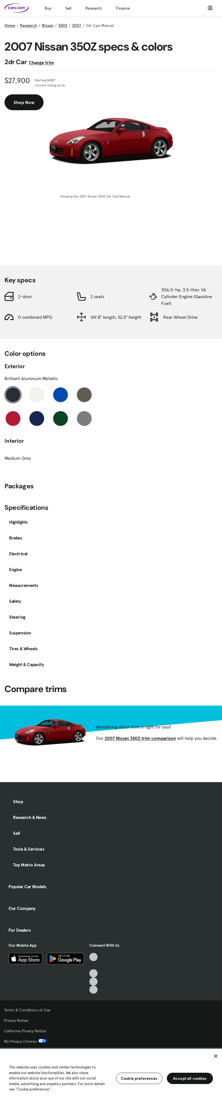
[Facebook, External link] (93, 965)
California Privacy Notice (25, 1030)
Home (10, 25)
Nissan (47, 25)
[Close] (216, 1056)
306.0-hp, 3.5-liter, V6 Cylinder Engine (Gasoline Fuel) (186, 296)
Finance (123, 8)
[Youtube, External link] (93, 973)
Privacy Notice (16, 1020)
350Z (62, 25)
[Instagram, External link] (93, 981)
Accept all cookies (190, 1078)
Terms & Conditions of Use (27, 1010)
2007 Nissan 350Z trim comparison (140, 738)
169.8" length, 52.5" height (115, 317)
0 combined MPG (35, 317)
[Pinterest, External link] (93, 990)
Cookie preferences (139, 1078)
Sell (68, 8)
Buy (48, 8)
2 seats (97, 296)
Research (93, 8)
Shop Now (24, 102)
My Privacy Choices (25, 1041)
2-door (25, 296)
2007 (76, 25)
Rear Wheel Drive (180, 317)
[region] (111, 1073)
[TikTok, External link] (93, 957)
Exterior (15, 366)
